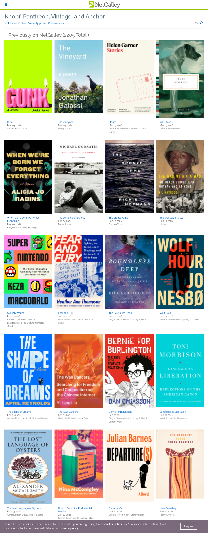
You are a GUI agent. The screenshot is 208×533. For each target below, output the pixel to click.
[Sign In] (6, 4)
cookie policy (113, 524)
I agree (188, 526)
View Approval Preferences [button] (46, 23)
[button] (197, 23)
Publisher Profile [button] (16, 23)
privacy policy (69, 528)
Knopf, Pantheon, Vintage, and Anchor (55, 16)
